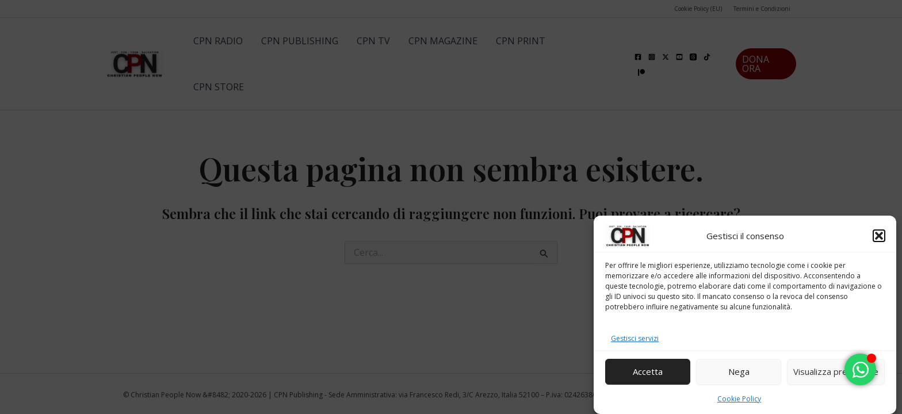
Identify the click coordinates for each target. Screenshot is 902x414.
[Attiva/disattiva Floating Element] (860, 369)
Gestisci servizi (635, 339)
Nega (739, 372)
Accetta (648, 372)
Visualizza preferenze (835, 372)
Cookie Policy (739, 400)
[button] (879, 237)
